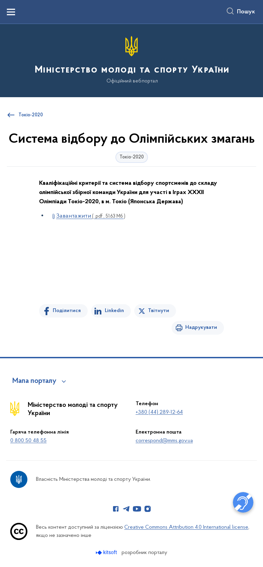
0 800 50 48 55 (28, 440)
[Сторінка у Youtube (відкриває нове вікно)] (137, 509)
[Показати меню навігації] (11, 12)
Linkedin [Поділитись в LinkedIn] (114, 310)
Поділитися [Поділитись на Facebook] (67, 310)
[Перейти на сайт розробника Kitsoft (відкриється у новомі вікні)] (107, 552)
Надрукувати (201, 327)
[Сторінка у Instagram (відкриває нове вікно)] (147, 509)
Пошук (246, 12)
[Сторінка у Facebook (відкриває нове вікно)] (116, 509)
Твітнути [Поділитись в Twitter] (158, 310)
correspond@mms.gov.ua (164, 440)
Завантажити (90, 216)
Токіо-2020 (30, 115)
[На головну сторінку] (131, 60)
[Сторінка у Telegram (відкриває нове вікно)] (126, 509)
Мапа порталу (34, 381)
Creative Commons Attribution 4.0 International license (186, 527)
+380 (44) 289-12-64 (159, 412)
